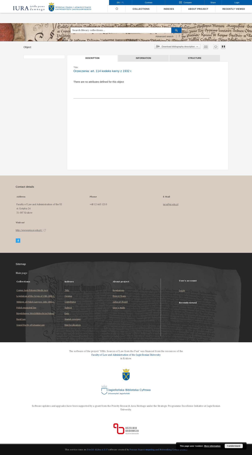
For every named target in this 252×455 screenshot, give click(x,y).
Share (213, 2)
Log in (182, 290)
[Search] (176, 30)
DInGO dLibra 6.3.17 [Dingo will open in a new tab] (97, 449)
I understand (233, 446)
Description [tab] (92, 58)
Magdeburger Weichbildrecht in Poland (35, 313)
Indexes (169, 9)
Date (67, 313)
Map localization (73, 325)
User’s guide (119, 307)
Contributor (70, 301)
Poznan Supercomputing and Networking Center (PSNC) (158, 449)
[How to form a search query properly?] (179, 36)
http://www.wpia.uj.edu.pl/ (31, 230)
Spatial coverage (73, 319)
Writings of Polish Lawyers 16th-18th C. (35, 301)
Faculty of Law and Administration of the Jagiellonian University (126, 354)
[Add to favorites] (215, 46)
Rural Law (21, 319)
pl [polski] (123, 2)
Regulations (118, 290)
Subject (68, 307)
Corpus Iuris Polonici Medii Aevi (32, 290)
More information (212, 446)
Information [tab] (143, 58)
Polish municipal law (26, 307)
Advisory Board (120, 301)
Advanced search (164, 36)
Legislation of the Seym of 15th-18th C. (35, 296)
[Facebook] (18, 240)
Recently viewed (234, 9)
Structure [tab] (194, 58)
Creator (68, 296)
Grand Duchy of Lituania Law (30, 325)
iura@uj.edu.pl (170, 204)
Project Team (119, 296)
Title (67, 290)
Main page (21, 273)
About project (198, 9)
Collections (141, 9)
